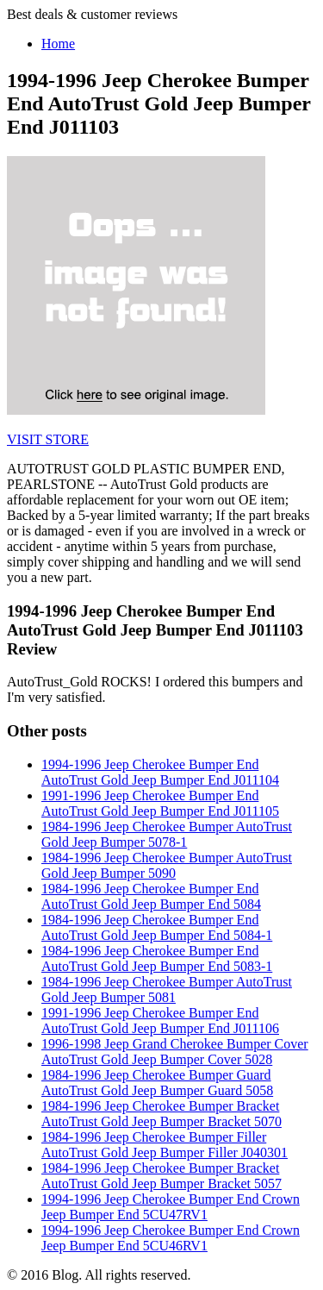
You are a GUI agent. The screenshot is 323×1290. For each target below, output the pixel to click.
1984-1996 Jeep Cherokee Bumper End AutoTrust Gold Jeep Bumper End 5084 (151, 896)
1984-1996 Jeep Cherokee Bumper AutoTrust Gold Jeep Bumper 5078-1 (166, 834)
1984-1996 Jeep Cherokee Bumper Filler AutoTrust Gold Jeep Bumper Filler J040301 (164, 1145)
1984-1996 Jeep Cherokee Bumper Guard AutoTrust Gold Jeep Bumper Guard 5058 (157, 1083)
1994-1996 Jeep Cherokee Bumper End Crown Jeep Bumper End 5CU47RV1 (170, 1207)
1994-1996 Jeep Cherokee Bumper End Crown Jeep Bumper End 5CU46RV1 (170, 1238)
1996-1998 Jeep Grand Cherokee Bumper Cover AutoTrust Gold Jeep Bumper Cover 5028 (174, 1051)
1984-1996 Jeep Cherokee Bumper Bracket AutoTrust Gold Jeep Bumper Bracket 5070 (161, 1114)
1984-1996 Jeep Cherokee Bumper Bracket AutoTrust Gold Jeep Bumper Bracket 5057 (161, 1176)
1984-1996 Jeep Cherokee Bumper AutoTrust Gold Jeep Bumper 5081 (166, 989)
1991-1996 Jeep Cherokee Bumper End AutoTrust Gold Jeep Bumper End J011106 (160, 1020)
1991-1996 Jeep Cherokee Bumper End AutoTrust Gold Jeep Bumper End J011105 (160, 803)
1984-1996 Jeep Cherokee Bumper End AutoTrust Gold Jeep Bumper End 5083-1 (156, 958)
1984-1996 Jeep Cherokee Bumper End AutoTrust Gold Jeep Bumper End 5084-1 (156, 927)
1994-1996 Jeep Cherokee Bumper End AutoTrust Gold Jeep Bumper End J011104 (160, 772)
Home (58, 43)
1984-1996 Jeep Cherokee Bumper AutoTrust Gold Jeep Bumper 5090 (166, 865)
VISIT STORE (48, 439)
